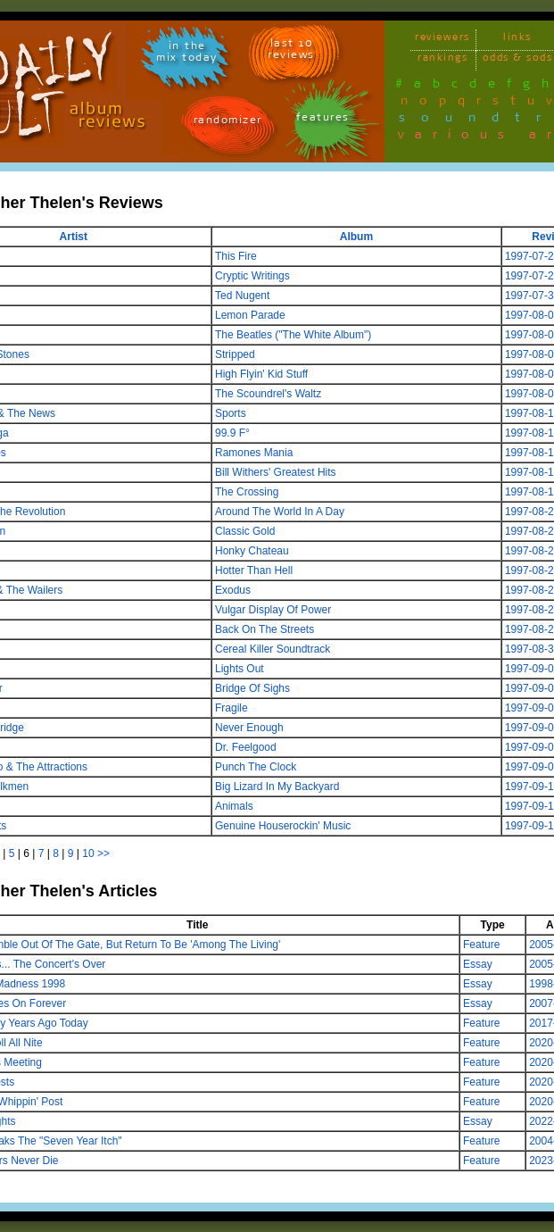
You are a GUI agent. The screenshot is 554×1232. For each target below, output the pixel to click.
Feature (481, 944)
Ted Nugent (242, 295)
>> (103, 853)
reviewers (442, 39)
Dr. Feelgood (246, 747)
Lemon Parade (250, 315)
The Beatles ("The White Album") (293, 335)
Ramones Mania (254, 452)
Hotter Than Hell (254, 570)
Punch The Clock (255, 767)
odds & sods (518, 60)
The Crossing (246, 492)
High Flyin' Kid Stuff (261, 374)
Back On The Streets (264, 629)
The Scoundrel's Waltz (268, 393)
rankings (442, 60)
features (323, 120)
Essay (477, 964)
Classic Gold (245, 531)
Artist (73, 236)
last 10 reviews (291, 52)
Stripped (235, 354)
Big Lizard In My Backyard (277, 786)
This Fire (236, 256)
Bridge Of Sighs (252, 688)
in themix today (187, 54)
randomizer (228, 122)
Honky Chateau (252, 551)
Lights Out (239, 668)
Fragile (231, 708)
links (517, 39)
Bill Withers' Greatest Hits (275, 472)
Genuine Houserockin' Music (283, 826)
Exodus (233, 590)
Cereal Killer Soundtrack (272, 649)
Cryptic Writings (252, 276)
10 (88, 853)
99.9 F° (232, 433)
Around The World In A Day (279, 511)
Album (356, 236)
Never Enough (249, 727)
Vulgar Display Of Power (273, 610)
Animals (234, 806)
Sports (230, 413)
